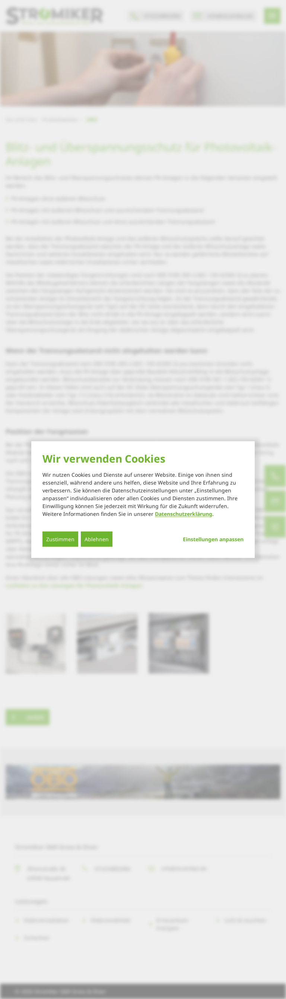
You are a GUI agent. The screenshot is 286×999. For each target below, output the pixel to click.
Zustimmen (60, 538)
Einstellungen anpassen (213, 539)
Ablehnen (97, 538)
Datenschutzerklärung (183, 513)
